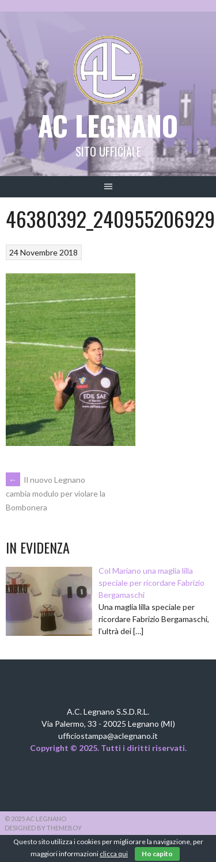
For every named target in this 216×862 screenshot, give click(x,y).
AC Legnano (108, 125)
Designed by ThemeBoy (43, 828)
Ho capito (157, 853)
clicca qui (114, 853)
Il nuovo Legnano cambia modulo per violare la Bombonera (55, 494)
